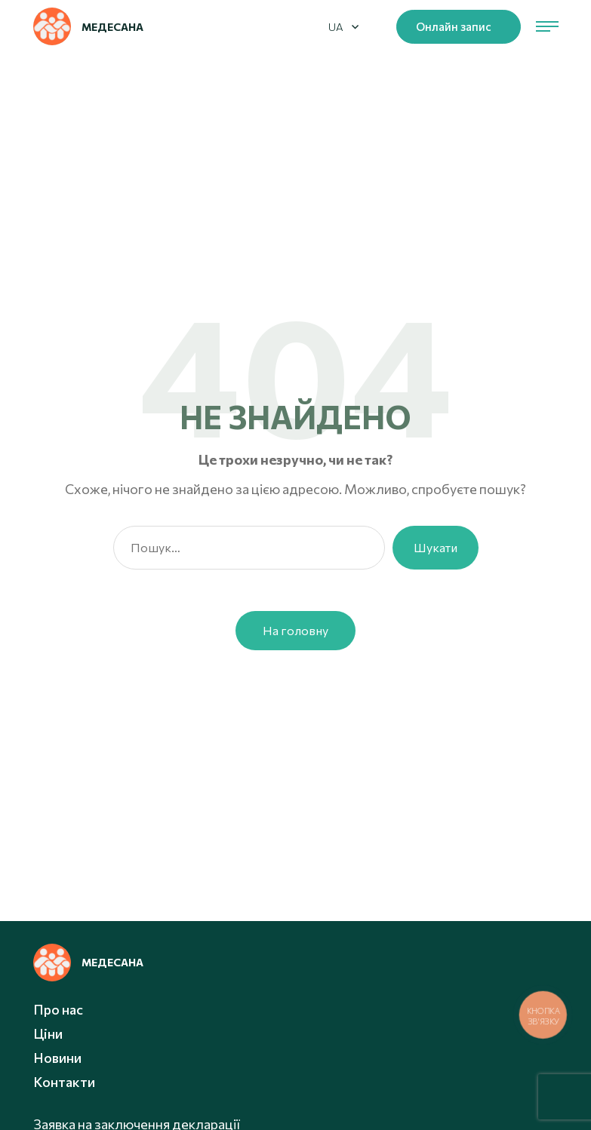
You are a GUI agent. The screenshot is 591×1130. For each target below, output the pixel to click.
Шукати (435, 547)
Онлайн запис (453, 26)
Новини (57, 1057)
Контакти (64, 1081)
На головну (295, 630)
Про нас (58, 1009)
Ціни (48, 1033)
